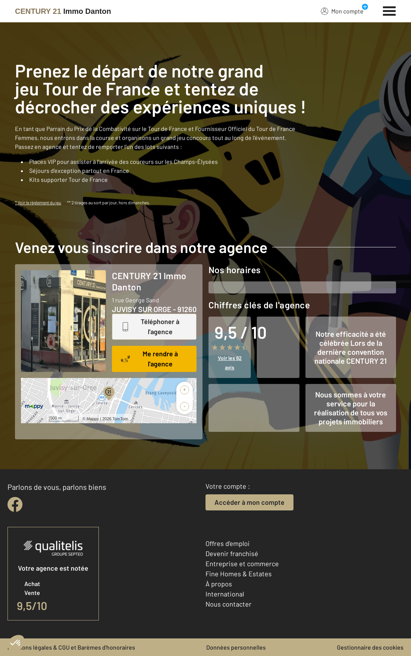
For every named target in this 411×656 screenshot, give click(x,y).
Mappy (92, 419)
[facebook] (14, 504)
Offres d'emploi (228, 543)
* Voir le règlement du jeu (38, 202)
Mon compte (342, 11)
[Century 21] (63, 11)
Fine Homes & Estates (239, 574)
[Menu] (389, 10)
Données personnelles (236, 647)
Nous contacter (229, 604)
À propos (219, 584)
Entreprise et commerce (242, 563)
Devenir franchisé (232, 553)
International (225, 594)
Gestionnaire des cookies (370, 647)
